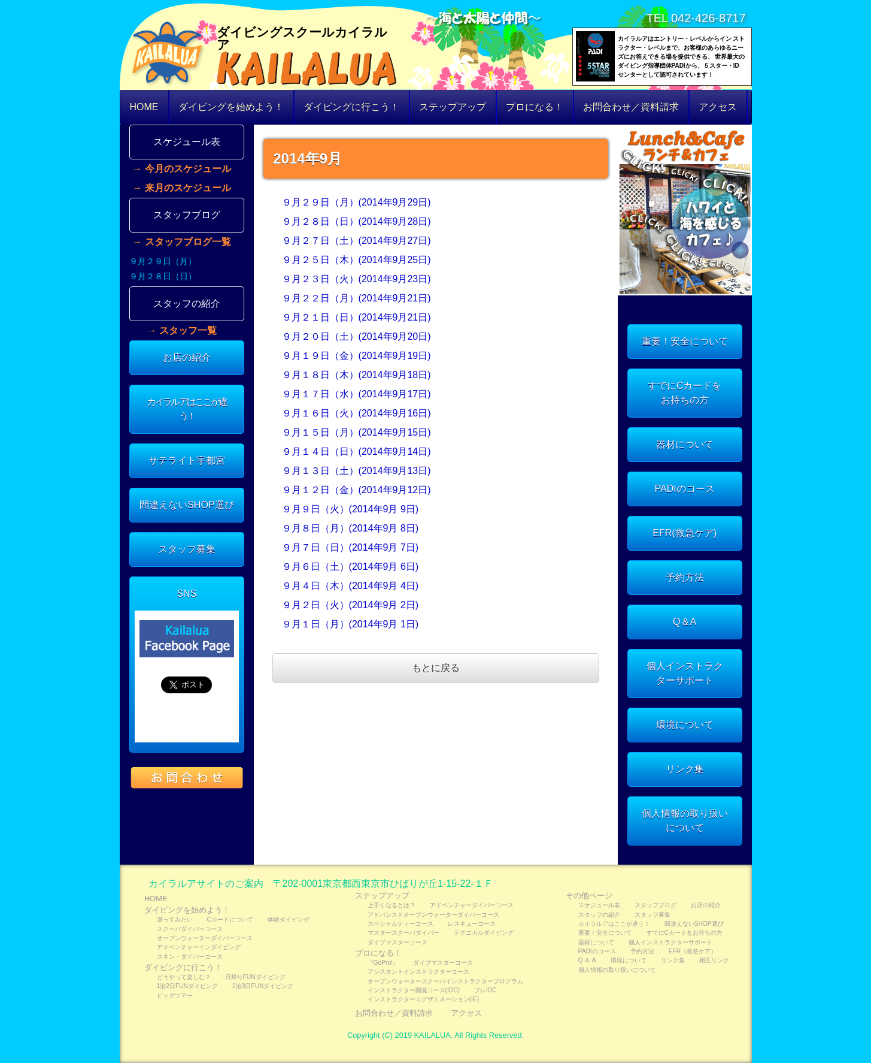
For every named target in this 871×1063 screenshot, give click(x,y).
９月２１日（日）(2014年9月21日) (356, 317)
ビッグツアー (175, 995)
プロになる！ (534, 107)
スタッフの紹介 (186, 303)
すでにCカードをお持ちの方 (685, 392)
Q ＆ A (587, 960)
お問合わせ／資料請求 (631, 107)
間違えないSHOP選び (186, 505)
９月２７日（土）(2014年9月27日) (356, 240)
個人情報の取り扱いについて (685, 820)
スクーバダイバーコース (190, 929)
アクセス (718, 107)
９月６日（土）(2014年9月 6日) (350, 566)
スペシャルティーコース (400, 923)
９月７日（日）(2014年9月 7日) (350, 547)
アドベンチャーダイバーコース (472, 905)
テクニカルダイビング (484, 932)
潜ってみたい (175, 919)
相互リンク (714, 960)
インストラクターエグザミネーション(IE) (423, 999)
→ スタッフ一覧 (181, 331)
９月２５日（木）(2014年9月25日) (356, 260)
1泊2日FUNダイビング (187, 986)
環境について (685, 725)
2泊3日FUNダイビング (262, 986)
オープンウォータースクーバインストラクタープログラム (445, 981)
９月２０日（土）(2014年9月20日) (356, 336)
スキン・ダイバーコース (190, 956)
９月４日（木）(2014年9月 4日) (350, 586)
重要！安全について (685, 341)
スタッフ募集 (187, 549)
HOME (144, 107)
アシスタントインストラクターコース (418, 971)
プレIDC (485, 990)
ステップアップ (452, 107)
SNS (186, 593)
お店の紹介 (187, 357)
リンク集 (685, 769)
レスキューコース (472, 923)
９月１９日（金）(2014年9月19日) (356, 356)
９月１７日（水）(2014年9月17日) (356, 394)
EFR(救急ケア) (685, 533)
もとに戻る (436, 668)
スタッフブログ (186, 215)
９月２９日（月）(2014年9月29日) (356, 202)
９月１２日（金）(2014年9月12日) (356, 490)
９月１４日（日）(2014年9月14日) (356, 451)
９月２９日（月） (162, 261)
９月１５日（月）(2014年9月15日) (356, 432)
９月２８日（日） (162, 276)
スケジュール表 (186, 142)
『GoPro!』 (383, 962)
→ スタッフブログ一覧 (181, 242)
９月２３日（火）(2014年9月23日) (356, 279)
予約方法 (685, 577)
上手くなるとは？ (391, 905)
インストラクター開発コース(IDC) (414, 990)
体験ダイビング (288, 919)
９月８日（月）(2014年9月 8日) (350, 528)
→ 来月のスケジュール (181, 188)
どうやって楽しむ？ (184, 977)
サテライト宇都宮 (186, 460)
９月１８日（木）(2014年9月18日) (356, 375)
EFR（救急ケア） (693, 951)
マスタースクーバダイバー (403, 932)
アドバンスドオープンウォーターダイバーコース (433, 914)
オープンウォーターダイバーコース (205, 938)
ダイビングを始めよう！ (231, 107)
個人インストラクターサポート (685, 673)
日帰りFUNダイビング (255, 977)
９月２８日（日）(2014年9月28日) (356, 221)
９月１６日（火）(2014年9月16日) (356, 413)
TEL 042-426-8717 (695, 18)
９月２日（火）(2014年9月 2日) (350, 605)
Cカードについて (230, 919)
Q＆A (684, 622)
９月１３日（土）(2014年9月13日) (356, 471)
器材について (685, 444)
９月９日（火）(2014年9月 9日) (350, 509)
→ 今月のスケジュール (181, 169)
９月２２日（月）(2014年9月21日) (356, 298)
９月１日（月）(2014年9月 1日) (350, 624)
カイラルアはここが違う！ (186, 409)
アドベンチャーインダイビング (199, 947)
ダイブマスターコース (397, 942)
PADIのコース (685, 489)
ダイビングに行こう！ (351, 107)
